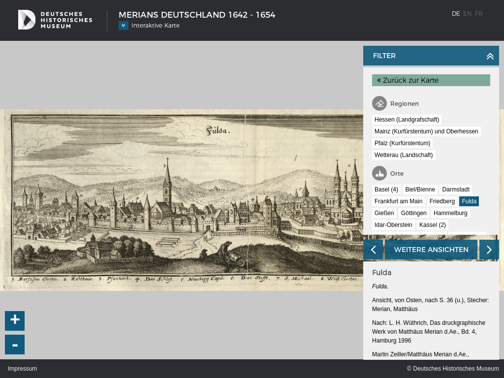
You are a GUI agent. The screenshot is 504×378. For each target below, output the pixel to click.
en (467, 13)
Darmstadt (455, 189)
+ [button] (15, 321)
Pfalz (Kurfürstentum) (402, 143)
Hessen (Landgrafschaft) (407, 119)
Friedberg (442, 201)
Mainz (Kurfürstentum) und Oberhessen (426, 131)
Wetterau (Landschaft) (404, 155)
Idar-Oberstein (393, 224)
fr (479, 13)
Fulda (469, 201)
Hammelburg (451, 213)
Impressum (22, 368)
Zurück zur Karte (408, 80)
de (456, 13)
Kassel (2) (432, 224)
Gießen (384, 213)
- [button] (15, 344)
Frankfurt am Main (398, 201)
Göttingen (414, 213)
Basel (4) (386, 189)
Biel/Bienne (420, 189)
